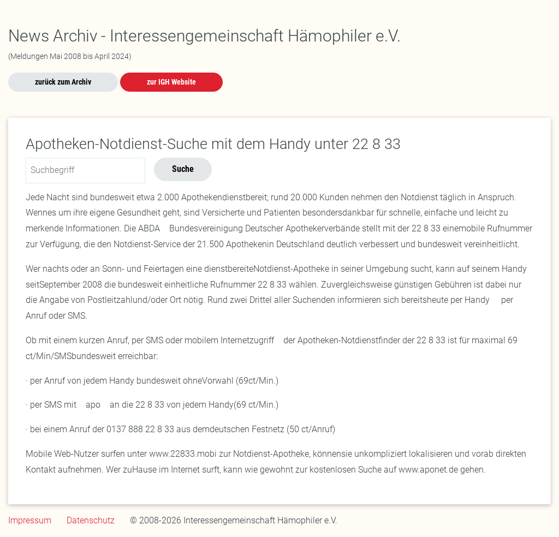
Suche (183, 169)
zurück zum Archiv (63, 81)
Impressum (29, 520)
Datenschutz (91, 520)
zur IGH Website (171, 81)
